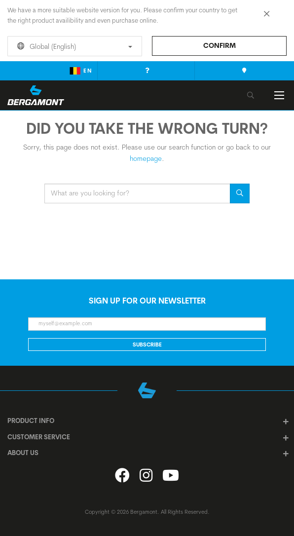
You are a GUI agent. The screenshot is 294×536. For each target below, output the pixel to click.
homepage (146, 158)
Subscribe (147, 344)
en (80, 71)
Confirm (219, 45)
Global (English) (73, 46)
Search (240, 193)
